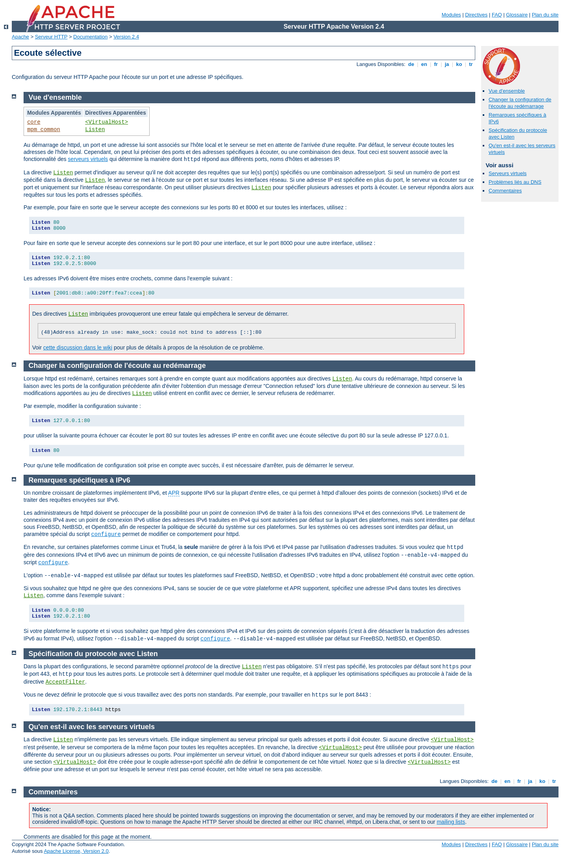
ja (446, 64)
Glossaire (517, 15)
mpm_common (43, 129)
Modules (451, 15)
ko (459, 64)
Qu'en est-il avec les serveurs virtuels (92, 727)
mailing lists (451, 822)
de (411, 64)
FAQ (497, 15)
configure (106, 534)
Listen (95, 129)
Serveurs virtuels (508, 173)
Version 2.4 (126, 37)
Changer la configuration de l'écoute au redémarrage (520, 103)
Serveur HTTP (51, 37)
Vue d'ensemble (507, 91)
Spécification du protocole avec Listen (93, 654)
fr (436, 64)
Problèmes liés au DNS (515, 182)
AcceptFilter (65, 682)
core (33, 122)
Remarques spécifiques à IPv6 (79, 480)
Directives (476, 15)
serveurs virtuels (88, 159)
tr (471, 64)
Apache (20, 37)
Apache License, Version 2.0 (76, 851)
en (424, 64)
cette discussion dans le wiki (77, 347)
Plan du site (545, 15)
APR (173, 493)
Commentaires (505, 191)
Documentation (90, 37)
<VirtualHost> (106, 122)
